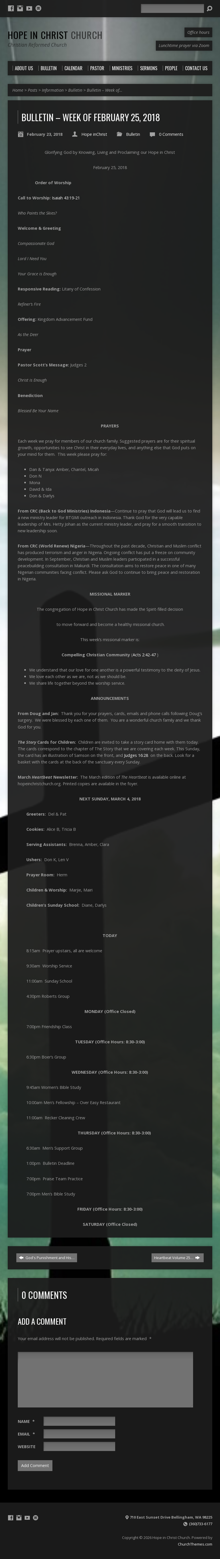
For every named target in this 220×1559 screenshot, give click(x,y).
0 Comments (171, 134)
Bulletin (75, 90)
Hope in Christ (55, 35)
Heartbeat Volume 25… (177, 1257)
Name (26, 1421)
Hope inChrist (94, 134)
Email (26, 1434)
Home (17, 90)
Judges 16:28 (136, 755)
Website (27, 1446)
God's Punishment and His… (46, 1257)
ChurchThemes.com (195, 1544)
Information (53, 90)
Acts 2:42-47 (144, 654)
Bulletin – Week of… (104, 90)
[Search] (172, 8)
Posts (32, 90)
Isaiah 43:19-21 (66, 198)
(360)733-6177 (200, 1523)
